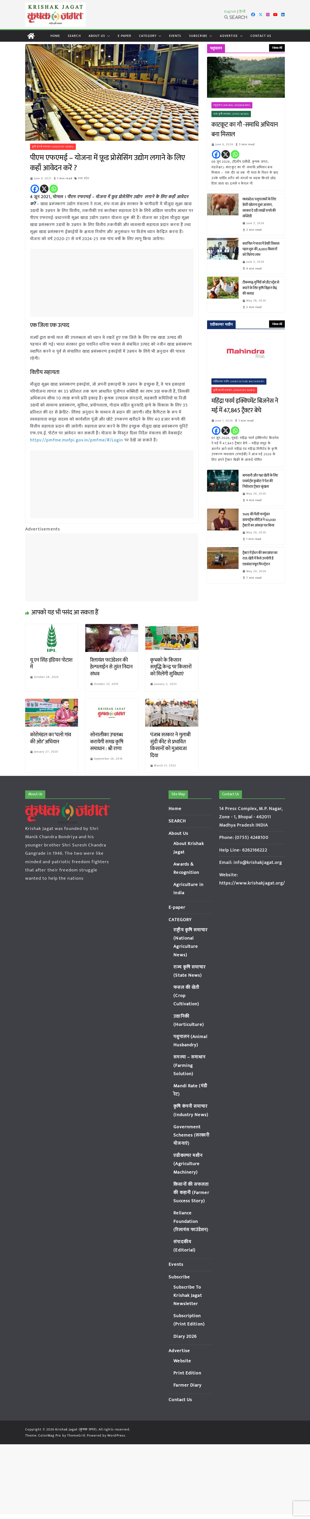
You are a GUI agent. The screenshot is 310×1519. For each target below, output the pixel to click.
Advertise (229, 36)
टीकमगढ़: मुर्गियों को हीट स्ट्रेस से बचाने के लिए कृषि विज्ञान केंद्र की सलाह (260, 288)
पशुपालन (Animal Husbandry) (231, 105)
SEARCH (74, 36)
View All (277, 47)
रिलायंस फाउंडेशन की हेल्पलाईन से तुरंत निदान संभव (111, 667)
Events (175, 36)
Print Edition (187, 1373)
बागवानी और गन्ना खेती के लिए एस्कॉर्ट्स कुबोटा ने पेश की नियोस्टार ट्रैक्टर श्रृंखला (260, 481)
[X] (44, 189)
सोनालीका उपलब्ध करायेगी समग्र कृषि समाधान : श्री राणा (106, 741)
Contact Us (260, 36)
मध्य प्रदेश (84, 178)
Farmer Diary (187, 1385)
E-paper (124, 36)
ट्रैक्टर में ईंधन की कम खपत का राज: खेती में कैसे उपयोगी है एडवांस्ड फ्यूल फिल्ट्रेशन (260, 558)
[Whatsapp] (53, 189)
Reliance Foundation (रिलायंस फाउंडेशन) (190, 1221)
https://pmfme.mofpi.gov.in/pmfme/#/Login (76, 440)
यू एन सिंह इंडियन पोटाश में (51, 664)
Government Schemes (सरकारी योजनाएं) (191, 1135)
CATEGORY (147, 36)
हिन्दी (242, 11)
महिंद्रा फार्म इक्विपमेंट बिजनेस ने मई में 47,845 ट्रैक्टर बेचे (244, 405)
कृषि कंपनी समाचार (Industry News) (53, 147)
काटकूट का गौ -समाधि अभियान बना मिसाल (244, 129)
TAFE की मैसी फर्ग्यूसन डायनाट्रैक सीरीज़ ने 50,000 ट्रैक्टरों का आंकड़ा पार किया (259, 520)
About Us (97, 36)
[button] (107, 36)
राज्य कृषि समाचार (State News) (231, 114)
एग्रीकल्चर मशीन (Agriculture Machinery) (238, 381)
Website (182, 1361)
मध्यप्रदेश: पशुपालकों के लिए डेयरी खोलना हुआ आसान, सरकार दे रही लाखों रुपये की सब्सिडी (259, 207)
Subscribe (198, 36)
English (230, 11)
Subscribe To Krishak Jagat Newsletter (187, 1295)
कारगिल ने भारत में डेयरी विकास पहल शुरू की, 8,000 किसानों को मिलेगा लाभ (260, 249)
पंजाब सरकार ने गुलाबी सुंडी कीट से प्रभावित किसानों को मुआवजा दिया (170, 745)
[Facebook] (35, 189)
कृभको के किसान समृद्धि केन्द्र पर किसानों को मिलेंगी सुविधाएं (171, 667)
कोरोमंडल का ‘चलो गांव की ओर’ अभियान (50, 738)
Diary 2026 (185, 1336)
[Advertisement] (113, 283)
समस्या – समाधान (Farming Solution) (189, 1065)
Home (55, 36)
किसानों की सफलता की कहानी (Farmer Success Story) (191, 1193)
